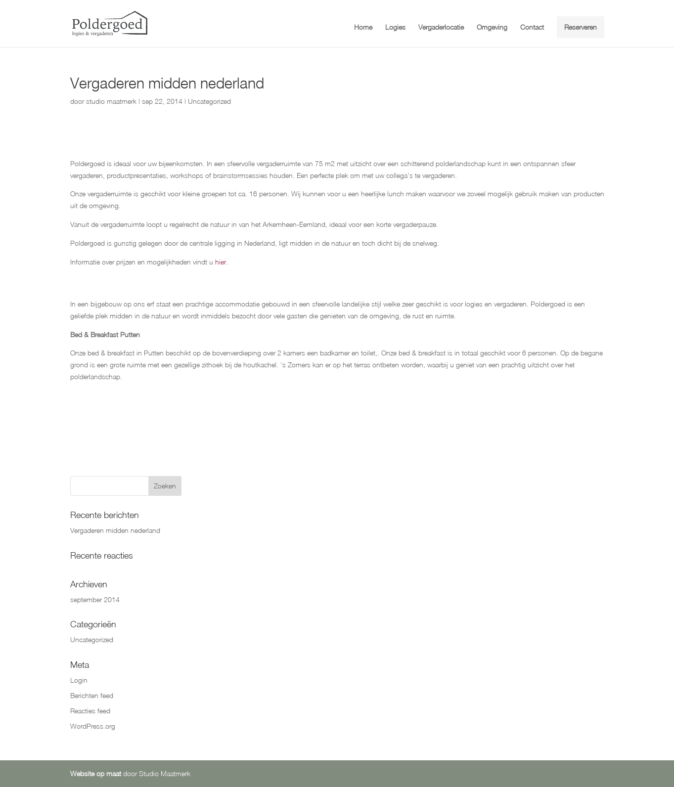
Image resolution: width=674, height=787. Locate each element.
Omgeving (492, 27)
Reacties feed (90, 710)
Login (79, 680)
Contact (532, 27)
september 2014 (95, 599)
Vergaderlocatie (441, 27)
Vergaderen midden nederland (115, 530)
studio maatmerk (111, 101)
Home (363, 27)
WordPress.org (92, 726)
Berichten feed (91, 695)
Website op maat (95, 773)
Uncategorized (209, 101)
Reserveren (580, 27)
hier (220, 262)
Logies (395, 27)
